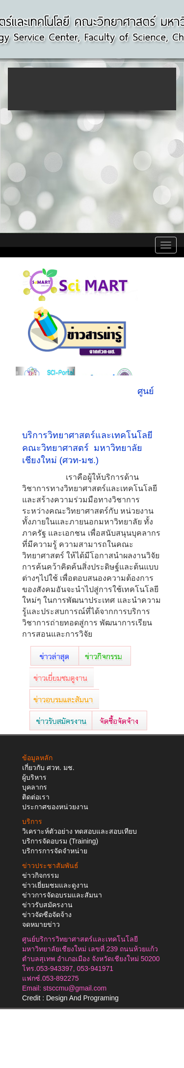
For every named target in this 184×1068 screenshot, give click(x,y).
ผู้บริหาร (34, 777)
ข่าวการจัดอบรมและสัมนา (62, 895)
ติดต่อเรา (36, 797)
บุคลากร (34, 787)
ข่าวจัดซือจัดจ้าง (47, 915)
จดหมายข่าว (41, 924)
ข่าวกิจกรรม (40, 875)
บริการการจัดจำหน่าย (54, 851)
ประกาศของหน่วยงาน (55, 807)
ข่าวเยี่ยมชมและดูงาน (55, 885)
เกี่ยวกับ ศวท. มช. (48, 767)
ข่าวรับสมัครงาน (47, 905)
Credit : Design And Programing (70, 998)
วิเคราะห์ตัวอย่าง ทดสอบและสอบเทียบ (79, 831)
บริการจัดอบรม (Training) (60, 841)
